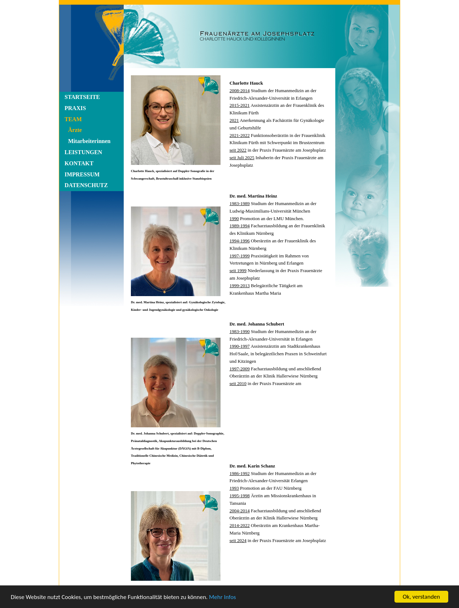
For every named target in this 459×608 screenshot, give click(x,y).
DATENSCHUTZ (86, 185)
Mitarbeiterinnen (89, 141)
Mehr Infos (222, 597)
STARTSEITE (82, 97)
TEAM (73, 119)
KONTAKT (79, 163)
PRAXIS (75, 108)
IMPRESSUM (82, 174)
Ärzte (75, 130)
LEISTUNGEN (83, 152)
